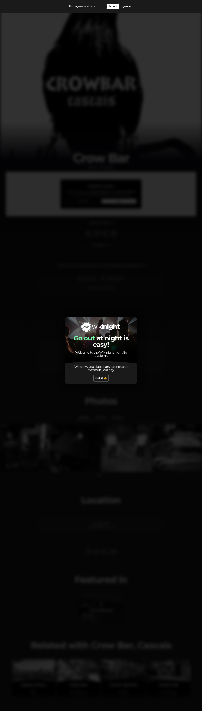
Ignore (126, 6)
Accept (112, 6)
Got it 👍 (101, 378)
